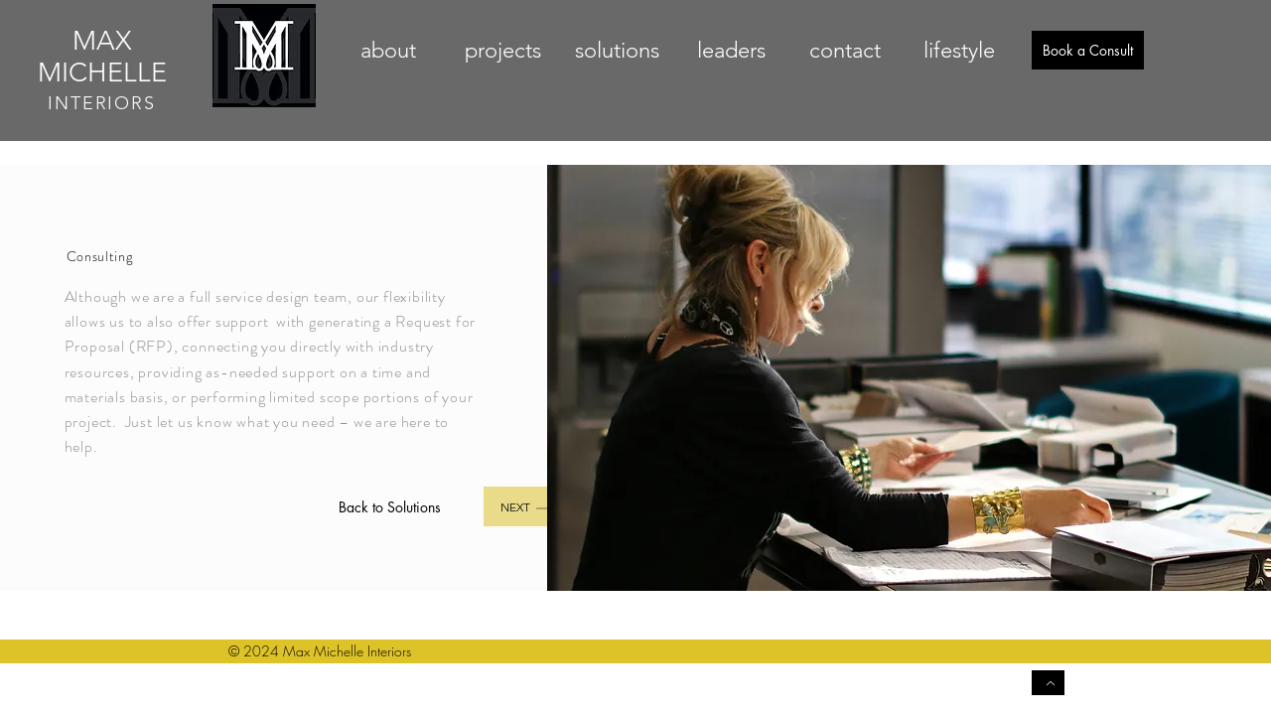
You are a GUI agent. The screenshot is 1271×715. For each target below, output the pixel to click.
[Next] (537, 506)
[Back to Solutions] (390, 506)
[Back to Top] (1048, 682)
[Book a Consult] (1088, 50)
